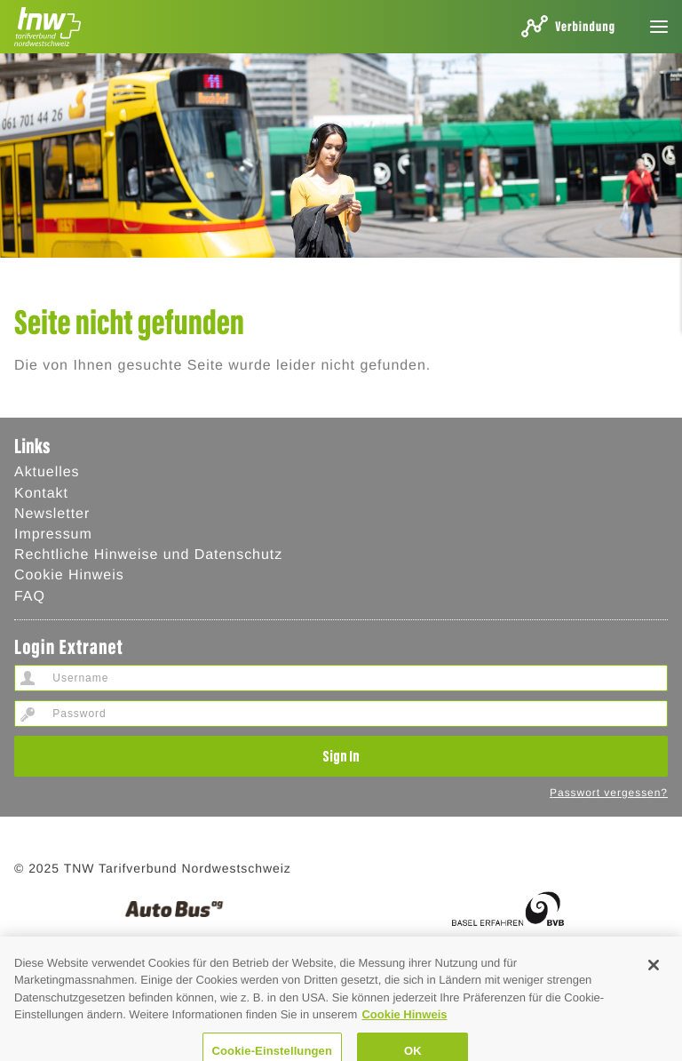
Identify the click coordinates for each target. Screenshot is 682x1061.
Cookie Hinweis (69, 575)
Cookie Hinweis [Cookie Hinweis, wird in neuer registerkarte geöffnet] (404, 1025)
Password (27, 713)
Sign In (341, 755)
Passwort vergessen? (609, 792)
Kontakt (41, 493)
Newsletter (52, 514)
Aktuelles (47, 472)
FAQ (29, 596)
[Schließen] (653, 974)
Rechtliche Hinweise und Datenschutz (148, 554)
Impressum (53, 534)
